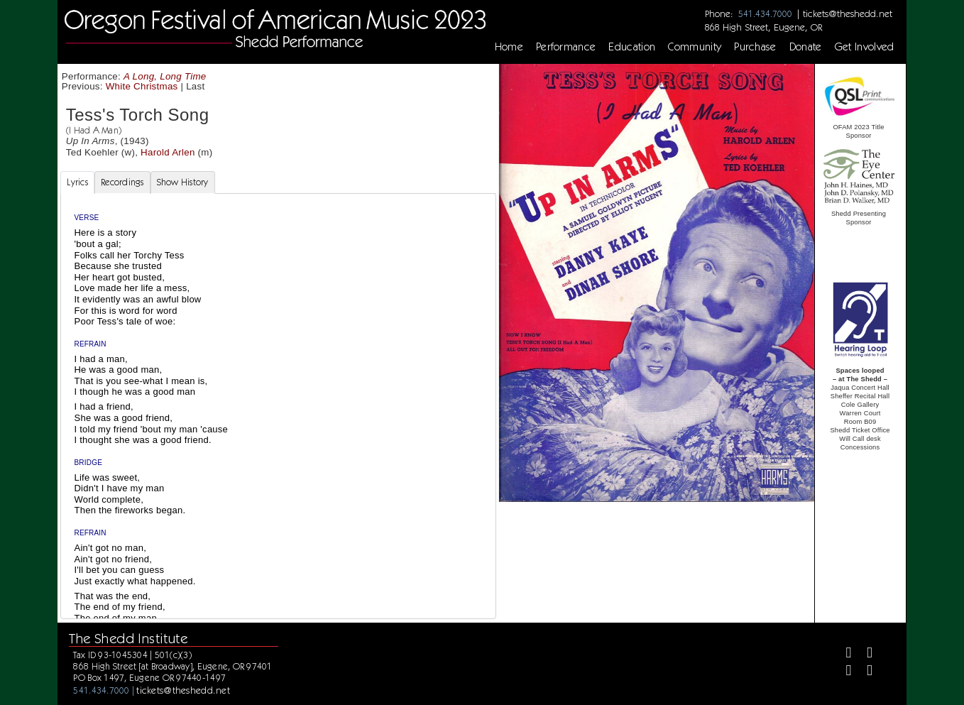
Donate (805, 47)
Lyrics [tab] (77, 182)
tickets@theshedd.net (847, 13)
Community (694, 47)
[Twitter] (863, 654)
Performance (566, 47)
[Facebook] (843, 654)
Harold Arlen (168, 152)
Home (509, 47)
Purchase (755, 47)
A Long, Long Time (165, 76)
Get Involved (864, 47)
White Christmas (142, 86)
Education (631, 47)
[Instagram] (843, 672)
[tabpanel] (278, 418)
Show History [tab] (183, 182)
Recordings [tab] (122, 182)
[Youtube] (863, 672)
